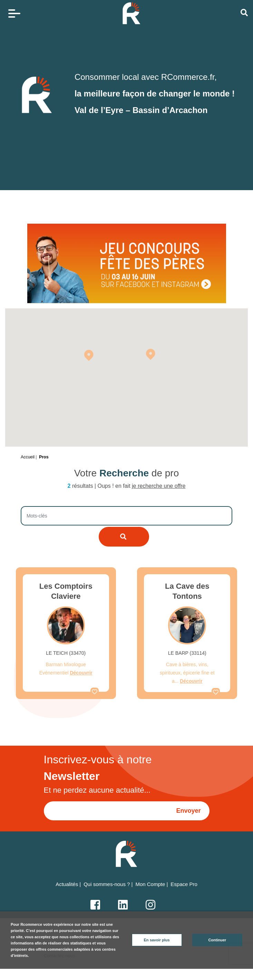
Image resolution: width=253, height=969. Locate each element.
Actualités (67, 884)
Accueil (28, 457)
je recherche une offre (158, 486)
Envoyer (188, 810)
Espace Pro (184, 884)
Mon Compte (150, 884)
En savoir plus (157, 940)
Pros (44, 457)
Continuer (217, 940)
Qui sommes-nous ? (107, 884)
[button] (89, 355)
